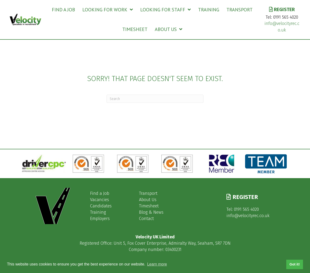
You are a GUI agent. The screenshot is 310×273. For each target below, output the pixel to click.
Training (98, 212)
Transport (148, 193)
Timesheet (149, 206)
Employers (100, 218)
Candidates (101, 206)
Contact (146, 218)
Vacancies (99, 199)
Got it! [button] (294, 264)
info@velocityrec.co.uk (248, 215)
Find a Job (99, 193)
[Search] (155, 99)
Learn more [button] (157, 264)
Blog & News (151, 212)
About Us (147, 199)
